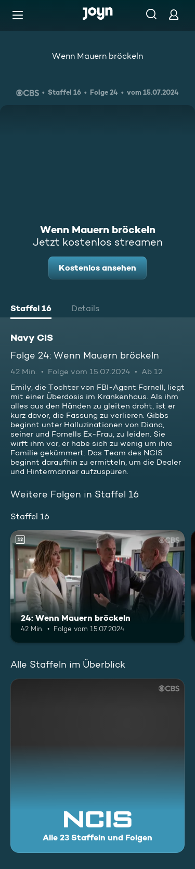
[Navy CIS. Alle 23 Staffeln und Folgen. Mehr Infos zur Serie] (97, 766)
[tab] (31, 309)
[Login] (173, 14)
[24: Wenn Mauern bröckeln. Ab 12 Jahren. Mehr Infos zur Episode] (97, 587)
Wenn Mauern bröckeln (97, 56)
